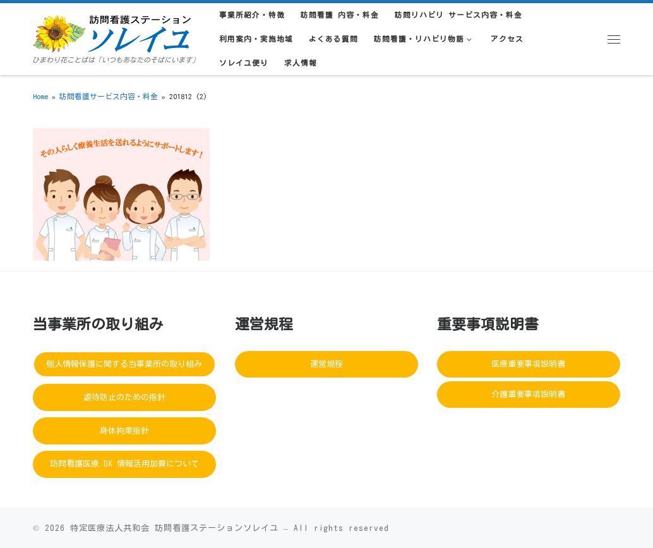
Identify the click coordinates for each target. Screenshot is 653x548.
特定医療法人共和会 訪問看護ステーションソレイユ (174, 527)
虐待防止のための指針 (124, 397)
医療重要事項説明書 (528, 364)
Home (40, 96)
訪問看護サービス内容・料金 (108, 96)
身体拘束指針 (124, 431)
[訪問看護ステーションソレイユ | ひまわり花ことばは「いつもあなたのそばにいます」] (112, 31)
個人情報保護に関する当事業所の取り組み (124, 364)
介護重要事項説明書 (528, 394)
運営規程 (326, 364)
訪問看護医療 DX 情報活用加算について (124, 464)
